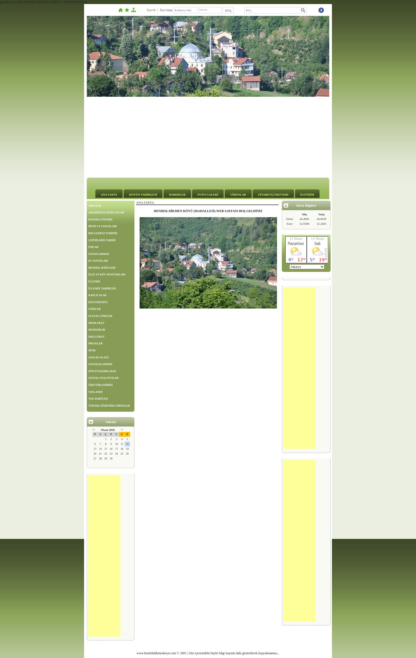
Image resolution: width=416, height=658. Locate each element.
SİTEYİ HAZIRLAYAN (102, 371)
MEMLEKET (96, 322)
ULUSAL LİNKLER (100, 315)
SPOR (92, 350)
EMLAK (93, 246)
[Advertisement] (208, 137)
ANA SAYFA (109, 194)
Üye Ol (151, 10)
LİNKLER (94, 308)
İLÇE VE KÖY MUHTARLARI (107, 274)
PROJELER (95, 343)
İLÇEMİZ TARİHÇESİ (102, 288)
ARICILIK (94, 205)
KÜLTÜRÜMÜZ (98, 302)
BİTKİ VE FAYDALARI (102, 226)
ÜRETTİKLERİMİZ (100, 384)
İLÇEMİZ (94, 281)
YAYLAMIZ (95, 391)
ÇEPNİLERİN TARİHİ (102, 240)
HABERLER (177, 194)
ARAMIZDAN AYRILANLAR (106, 212)
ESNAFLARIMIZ (98, 253)
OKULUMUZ (96, 336)
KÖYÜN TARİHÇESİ (143, 194)
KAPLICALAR (97, 295)
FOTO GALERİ (207, 194)
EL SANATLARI (98, 260)
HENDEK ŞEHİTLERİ (102, 267)
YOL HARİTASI (98, 398)
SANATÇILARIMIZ (100, 364)
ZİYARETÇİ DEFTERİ (273, 194)
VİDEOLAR (238, 194)
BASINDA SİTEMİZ (100, 219)
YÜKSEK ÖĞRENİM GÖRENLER (109, 405)
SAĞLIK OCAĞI (98, 357)
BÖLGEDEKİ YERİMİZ (102, 233)
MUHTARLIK (96, 329)
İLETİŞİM (307, 194)
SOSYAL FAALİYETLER (103, 377)
